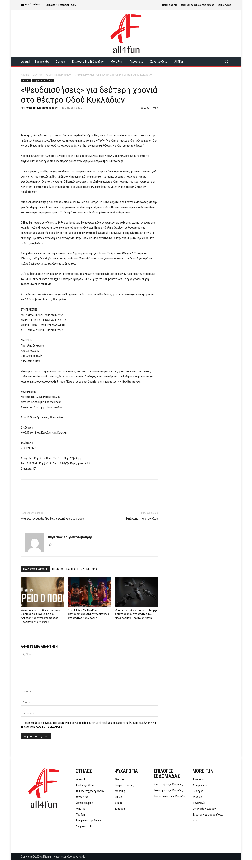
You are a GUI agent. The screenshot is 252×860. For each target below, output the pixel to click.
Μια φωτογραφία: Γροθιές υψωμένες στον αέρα (52, 518)
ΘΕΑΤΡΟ (37, 74)
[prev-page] (23, 629)
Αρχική (25, 74)
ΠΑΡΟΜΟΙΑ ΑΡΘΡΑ (35, 569)
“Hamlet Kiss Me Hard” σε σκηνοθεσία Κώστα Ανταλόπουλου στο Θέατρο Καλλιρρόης (88, 614)
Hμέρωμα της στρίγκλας (142, 518)
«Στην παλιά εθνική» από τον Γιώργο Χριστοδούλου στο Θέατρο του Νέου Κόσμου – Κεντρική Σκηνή (136, 614)
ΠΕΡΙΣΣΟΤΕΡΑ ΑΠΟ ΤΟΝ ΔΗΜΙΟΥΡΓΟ (75, 569)
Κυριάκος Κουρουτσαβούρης (42, 107)
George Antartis (76, 856)
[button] (226, 61)
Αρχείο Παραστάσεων (58, 74)
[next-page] (29, 629)
